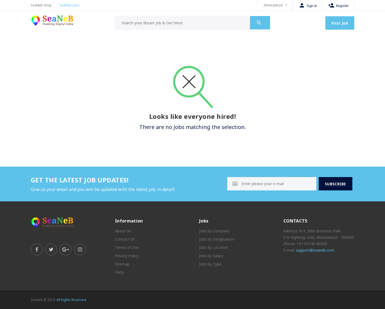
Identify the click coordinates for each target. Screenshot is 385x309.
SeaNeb (37, 300)
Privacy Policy (126, 255)
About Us (123, 230)
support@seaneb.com (315, 250)
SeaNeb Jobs (69, 5)
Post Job (340, 23)
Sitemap (122, 264)
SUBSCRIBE (335, 183)
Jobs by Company (214, 230)
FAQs (119, 272)
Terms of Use (126, 247)
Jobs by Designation (216, 239)
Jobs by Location (213, 247)
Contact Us (124, 239)
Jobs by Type (210, 264)
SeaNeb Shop (41, 5)
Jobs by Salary (211, 255)
